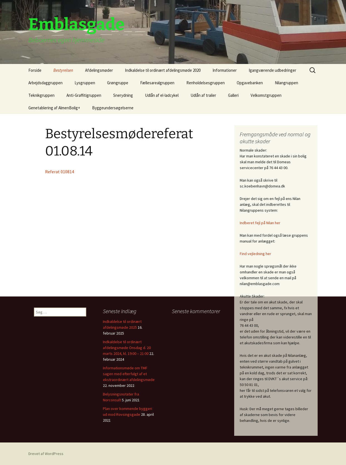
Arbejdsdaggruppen (45, 82)
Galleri (233, 95)
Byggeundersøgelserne (113, 107)
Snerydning (123, 95)
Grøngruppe (117, 82)
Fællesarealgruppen (157, 82)
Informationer (224, 70)
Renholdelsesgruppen (205, 82)
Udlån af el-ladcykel (162, 95)
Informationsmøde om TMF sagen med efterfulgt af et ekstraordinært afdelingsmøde (129, 373)
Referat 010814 (59, 171)
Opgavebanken (250, 82)
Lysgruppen (85, 82)
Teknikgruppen (41, 95)
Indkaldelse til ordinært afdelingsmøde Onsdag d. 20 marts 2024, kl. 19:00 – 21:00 (127, 347)
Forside (34, 70)
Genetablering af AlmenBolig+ (54, 107)
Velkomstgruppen (266, 95)
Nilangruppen (286, 82)
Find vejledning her (255, 253)
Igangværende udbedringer (272, 70)
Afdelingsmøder (99, 70)
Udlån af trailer (203, 95)
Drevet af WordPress (45, 453)
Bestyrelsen (63, 70)
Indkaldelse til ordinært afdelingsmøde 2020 (163, 70)
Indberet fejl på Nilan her (260, 222)
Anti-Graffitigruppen (83, 95)
